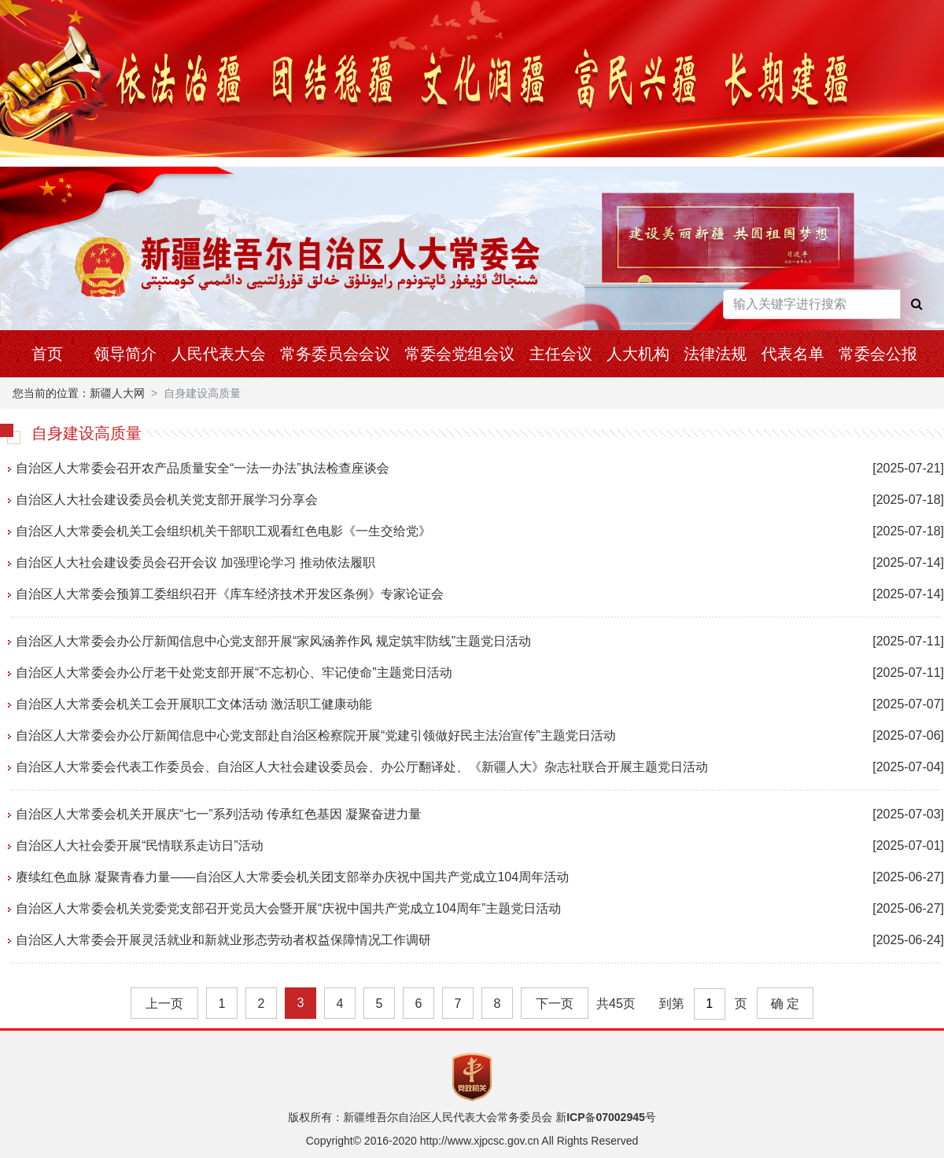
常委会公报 (878, 353)
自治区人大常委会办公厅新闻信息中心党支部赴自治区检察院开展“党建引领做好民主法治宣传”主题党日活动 (316, 735)
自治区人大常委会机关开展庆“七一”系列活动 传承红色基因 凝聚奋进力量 (219, 814)
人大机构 (638, 353)
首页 (47, 353)
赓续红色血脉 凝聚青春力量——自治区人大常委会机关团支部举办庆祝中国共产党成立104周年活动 (292, 877)
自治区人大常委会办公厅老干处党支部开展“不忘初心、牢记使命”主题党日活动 (234, 672)
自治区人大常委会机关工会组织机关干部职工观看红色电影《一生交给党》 (223, 531)
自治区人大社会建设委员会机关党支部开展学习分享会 (167, 499)
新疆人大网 (117, 393)
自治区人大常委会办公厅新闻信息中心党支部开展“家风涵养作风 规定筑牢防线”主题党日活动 (273, 641)
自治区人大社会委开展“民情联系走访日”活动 (140, 845)
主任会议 (560, 353)
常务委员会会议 (335, 353)
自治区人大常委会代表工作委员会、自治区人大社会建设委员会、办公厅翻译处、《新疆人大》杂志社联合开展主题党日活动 (362, 767)
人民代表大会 (218, 353)
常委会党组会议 (459, 353)
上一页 (164, 1003)
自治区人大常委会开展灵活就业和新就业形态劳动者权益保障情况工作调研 (223, 940)
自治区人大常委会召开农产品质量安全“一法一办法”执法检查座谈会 (202, 468)
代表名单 (792, 353)
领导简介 (125, 353)
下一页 (554, 1003)
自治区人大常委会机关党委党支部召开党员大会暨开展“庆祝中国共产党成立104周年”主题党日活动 (288, 908)
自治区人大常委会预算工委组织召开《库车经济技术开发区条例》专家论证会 (230, 594)
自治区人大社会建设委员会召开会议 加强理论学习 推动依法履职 (195, 562)
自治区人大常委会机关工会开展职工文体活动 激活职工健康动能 (193, 704)
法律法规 (715, 353)
